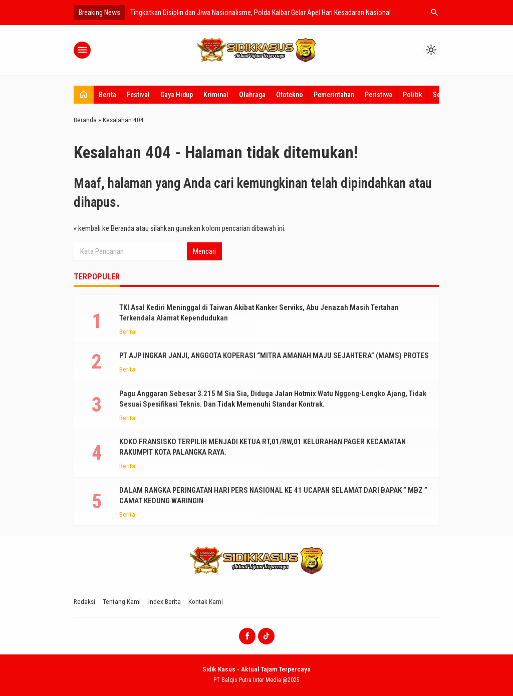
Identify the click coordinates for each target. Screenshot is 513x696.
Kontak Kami (205, 601)
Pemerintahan (334, 95)
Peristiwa (378, 95)
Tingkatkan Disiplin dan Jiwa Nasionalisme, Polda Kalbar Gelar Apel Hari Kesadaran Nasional (260, 13)
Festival (138, 95)
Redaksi (84, 601)
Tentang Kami (122, 601)
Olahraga (252, 95)
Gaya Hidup (176, 95)
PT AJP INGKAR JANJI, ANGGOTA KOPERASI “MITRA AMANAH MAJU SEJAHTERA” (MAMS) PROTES (274, 355)
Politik (412, 95)
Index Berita (164, 601)
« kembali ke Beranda (104, 228)
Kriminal (215, 95)
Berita (107, 95)
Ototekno (289, 95)
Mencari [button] (204, 251)
